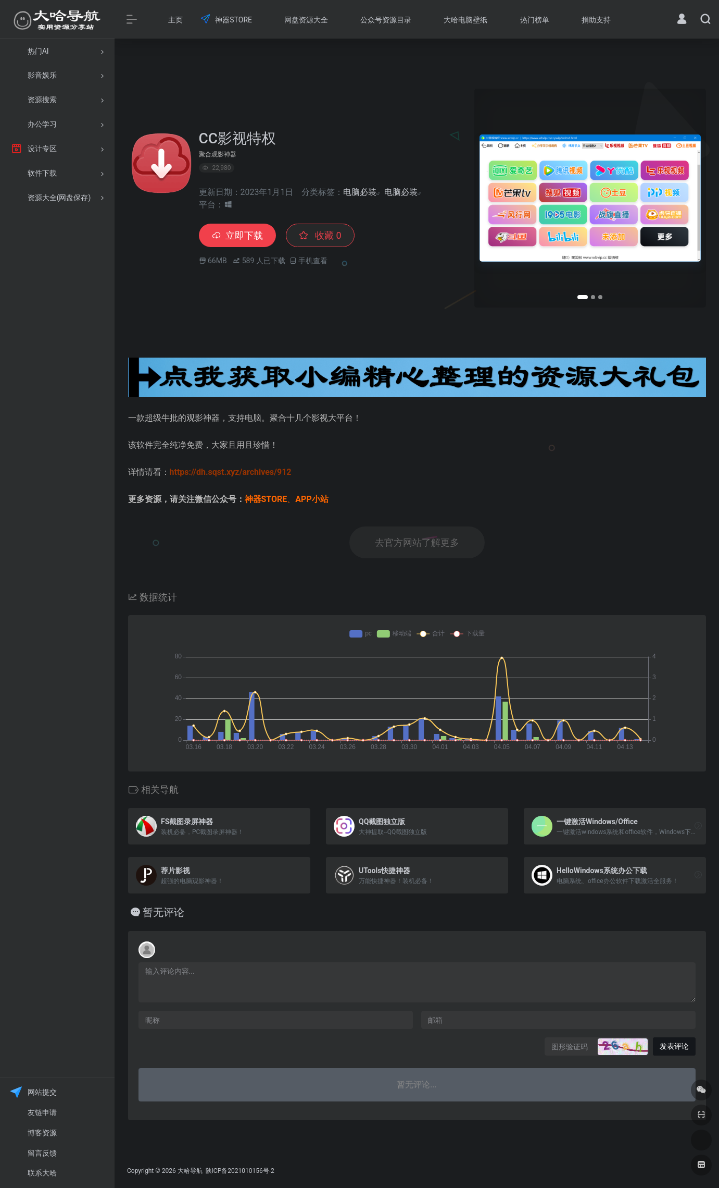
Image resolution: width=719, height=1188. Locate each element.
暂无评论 (163, 912)
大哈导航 (190, 1170)
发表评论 (674, 1046)
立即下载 (237, 235)
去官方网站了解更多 (417, 542)
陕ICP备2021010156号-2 (239, 1170)
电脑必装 (359, 192)
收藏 (320, 235)
